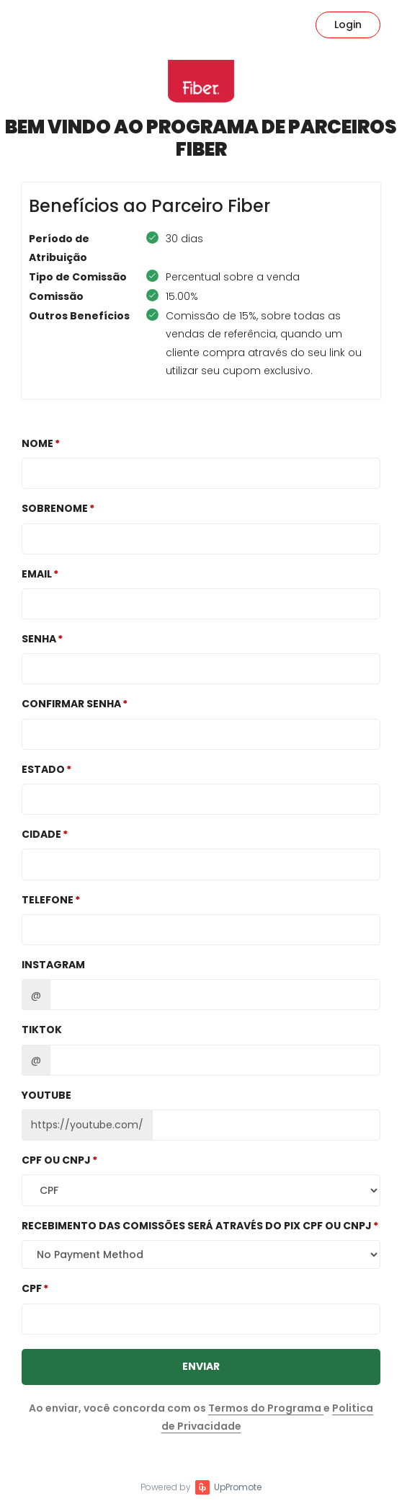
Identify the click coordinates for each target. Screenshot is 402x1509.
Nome (37, 443)
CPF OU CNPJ (56, 1160)
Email (37, 574)
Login (348, 24)
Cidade (41, 834)
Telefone (47, 900)
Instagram (53, 964)
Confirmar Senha (71, 703)
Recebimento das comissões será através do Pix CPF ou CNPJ (197, 1225)
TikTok (42, 1029)
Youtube (46, 1095)
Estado (43, 769)
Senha (39, 639)
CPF (32, 1288)
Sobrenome (55, 508)
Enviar (201, 1366)
